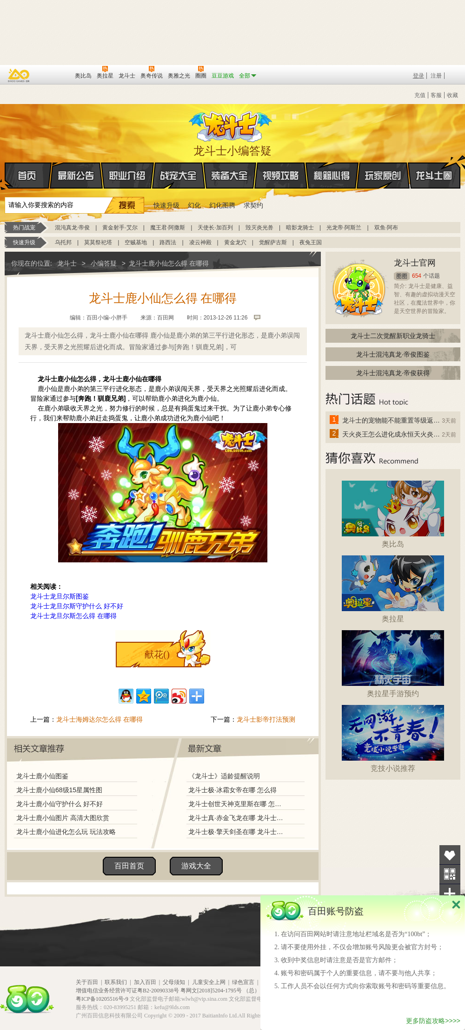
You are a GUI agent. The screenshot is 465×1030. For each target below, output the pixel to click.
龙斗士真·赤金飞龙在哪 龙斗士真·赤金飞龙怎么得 (236, 817)
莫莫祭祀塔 (98, 242)
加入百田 (145, 982)
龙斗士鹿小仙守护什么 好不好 (59, 804)
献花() (157, 654)
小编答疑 (104, 263)
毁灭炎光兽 (259, 227)
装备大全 (229, 176)
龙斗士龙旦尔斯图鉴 (59, 596)
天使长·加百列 (215, 227)
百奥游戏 (19, 75)
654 (416, 276)
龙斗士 (231, 124)
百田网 (54, 75)
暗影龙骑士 (300, 227)
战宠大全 (178, 176)
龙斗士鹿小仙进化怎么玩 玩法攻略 (66, 831)
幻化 (194, 205)
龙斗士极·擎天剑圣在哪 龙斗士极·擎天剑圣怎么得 (236, 831)
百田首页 (129, 866)
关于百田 (87, 982)
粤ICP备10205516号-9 (102, 999)
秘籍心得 (332, 176)
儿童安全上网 (209, 982)
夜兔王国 (310, 242)
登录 (418, 75)
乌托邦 (63, 242)
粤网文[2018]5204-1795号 (211, 990)
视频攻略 (280, 176)
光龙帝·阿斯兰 (343, 227)
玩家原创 (383, 176)
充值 (419, 95)
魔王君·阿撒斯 (167, 227)
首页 (5, 176)
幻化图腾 (222, 205)
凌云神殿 (200, 242)
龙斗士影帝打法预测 (266, 719)
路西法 (167, 242)
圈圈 (402, 276)
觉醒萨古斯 (273, 242)
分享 (449, 893)
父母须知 (174, 982)
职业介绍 (127, 176)
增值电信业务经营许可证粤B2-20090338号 (127, 990)
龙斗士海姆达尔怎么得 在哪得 (99, 719)
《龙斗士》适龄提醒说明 (224, 776)
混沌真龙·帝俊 (72, 227)
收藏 (452, 95)
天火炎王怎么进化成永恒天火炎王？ (391, 434)
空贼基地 (136, 242)
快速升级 (166, 205)
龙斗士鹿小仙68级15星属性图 (59, 790)
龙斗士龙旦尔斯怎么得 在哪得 (73, 615)
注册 (436, 75)
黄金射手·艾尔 (119, 227)
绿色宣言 (243, 982)
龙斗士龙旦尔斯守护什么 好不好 (76, 606)
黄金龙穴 (235, 242)
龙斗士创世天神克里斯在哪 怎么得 (236, 804)
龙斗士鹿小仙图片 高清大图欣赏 (62, 817)
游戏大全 (196, 866)
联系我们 (116, 982)
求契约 (253, 205)
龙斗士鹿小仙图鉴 (42, 776)
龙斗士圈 (434, 167)
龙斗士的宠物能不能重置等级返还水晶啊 (391, 420)
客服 (436, 95)
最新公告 (76, 176)
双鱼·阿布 (386, 227)
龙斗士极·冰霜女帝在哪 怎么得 (232, 790)
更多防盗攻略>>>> (433, 1020)
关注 (449, 874)
